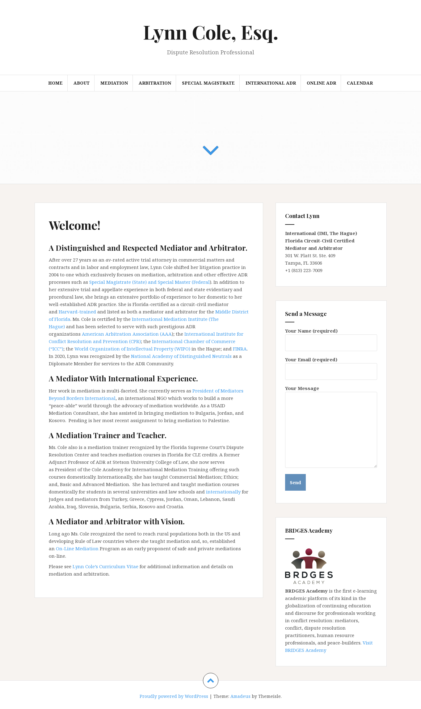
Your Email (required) (331, 365)
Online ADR (321, 83)
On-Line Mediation (78, 548)
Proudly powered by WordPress (174, 696)
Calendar (360, 83)
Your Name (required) (331, 337)
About (82, 83)
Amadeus (240, 696)
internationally (223, 492)
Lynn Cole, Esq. (210, 31)
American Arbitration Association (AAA (127, 334)
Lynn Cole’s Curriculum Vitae (105, 566)
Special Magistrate (208, 83)
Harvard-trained (78, 311)
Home (55, 83)
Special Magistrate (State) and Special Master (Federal (149, 282)
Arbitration (155, 83)
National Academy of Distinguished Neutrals (181, 356)
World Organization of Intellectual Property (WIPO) (132, 349)
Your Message (331, 392)
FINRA (240, 349)
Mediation (114, 83)
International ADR (271, 83)
